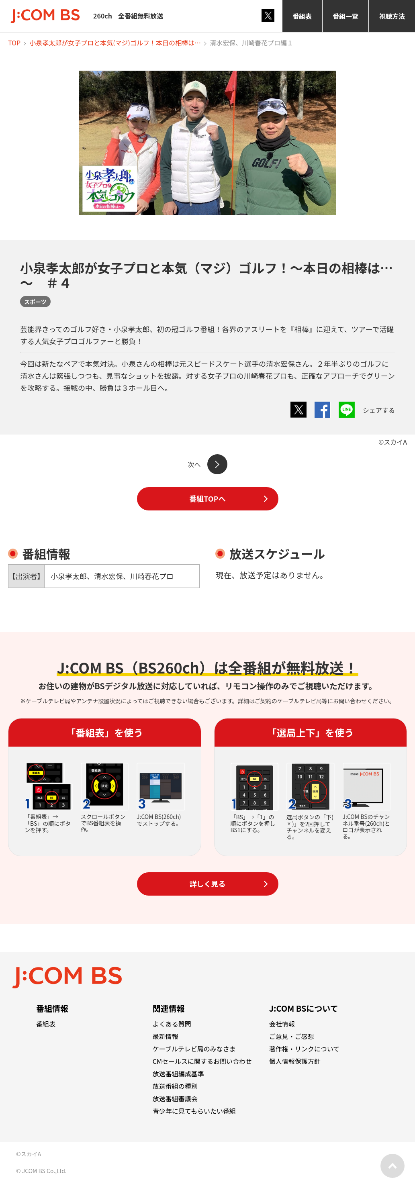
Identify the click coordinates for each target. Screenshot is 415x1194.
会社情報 (282, 1024)
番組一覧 (345, 16)
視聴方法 (392, 16)
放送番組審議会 (175, 1098)
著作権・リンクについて (304, 1048)
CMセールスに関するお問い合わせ (202, 1061)
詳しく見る (208, 883)
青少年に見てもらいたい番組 (194, 1111)
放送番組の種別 (175, 1086)
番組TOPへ (207, 498)
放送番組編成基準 (178, 1073)
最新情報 (165, 1036)
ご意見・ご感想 (291, 1036)
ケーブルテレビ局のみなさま (194, 1048)
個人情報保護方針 (295, 1061)
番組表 (302, 16)
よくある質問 (172, 1024)
